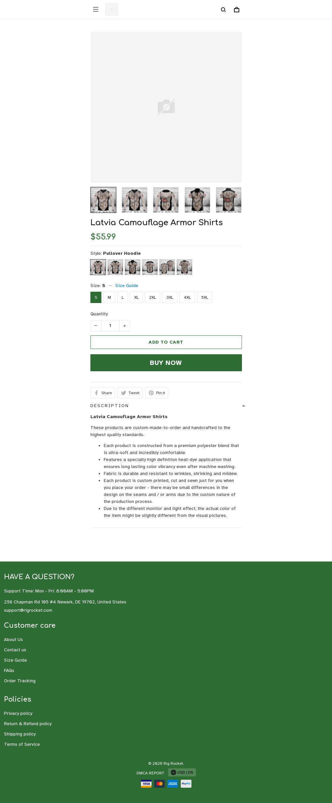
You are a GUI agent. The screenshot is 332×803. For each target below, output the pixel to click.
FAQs (9, 670)
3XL (169, 297)
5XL (204, 297)
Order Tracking (20, 681)
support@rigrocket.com (28, 610)
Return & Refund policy (28, 723)
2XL (152, 297)
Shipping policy (20, 734)
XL (136, 297)
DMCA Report (150, 773)
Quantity (99, 314)
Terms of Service (22, 744)
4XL (187, 297)
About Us (13, 639)
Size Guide (126, 285)
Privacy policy (18, 713)
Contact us (15, 650)
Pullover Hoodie (122, 253)
